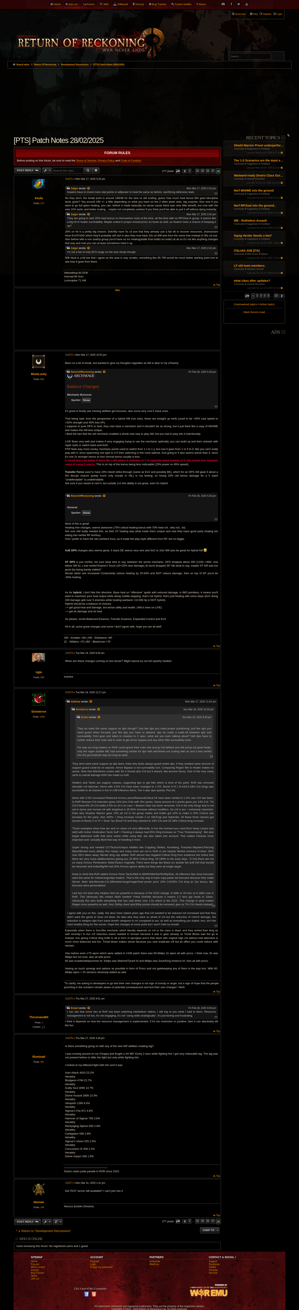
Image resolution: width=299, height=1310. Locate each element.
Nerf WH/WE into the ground (254, 190)
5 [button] (268, 295)
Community (239, 149)
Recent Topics (263, 137)
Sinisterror (38, 711)
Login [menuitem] (279, 14)
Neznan (39, 1202)
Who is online (31, 1239)
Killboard (123, 4)
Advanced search (243, 49)
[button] (247, 296)
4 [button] (264, 295)
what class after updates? (252, 280)
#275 (70, 998)
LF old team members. (249, 265)
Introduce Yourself (255, 269)
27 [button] (212, 171)
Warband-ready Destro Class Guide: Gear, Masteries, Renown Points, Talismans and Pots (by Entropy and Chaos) (259, 175)
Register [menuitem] (267, 14)
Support (213, 1261)
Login (93, 1264)
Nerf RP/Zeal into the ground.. (255, 205)
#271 (70, 179)
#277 (70, 1182)
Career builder (183, 4)
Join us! (35, 1278)
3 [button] (261, 295)
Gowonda (155, 1261)
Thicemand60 (38, 1017)
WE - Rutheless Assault (250, 220)
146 (42, 1207)
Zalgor (74, 188)
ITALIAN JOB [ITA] (247, 250)
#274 (70, 692)
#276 (70, 1038)
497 (42, 1062)
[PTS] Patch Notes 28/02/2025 (108, 64)
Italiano (264, 254)
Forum (91, 4)
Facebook (214, 1264)
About (202, 4)
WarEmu (154, 1264)
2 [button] (257, 295)
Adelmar (76, 701)
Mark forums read (254, 312)
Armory (139, 4)
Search (279, 57)
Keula (39, 198)
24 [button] (197, 171)
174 (42, 203)
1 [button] (189, 171)
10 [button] (276, 295)
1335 (42, 716)
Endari (85, 717)
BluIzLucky (39, 374)
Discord (213, 1272)
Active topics (267, 304)
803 (42, 379)
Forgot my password (101, 1267)
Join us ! (73, 4)
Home (57, 4)
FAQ (255, 14)
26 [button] (207, 171)
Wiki (106, 4)
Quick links (240, 14)
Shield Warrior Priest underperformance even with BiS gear (259, 145)
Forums (35, 1264)
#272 (70, 354)
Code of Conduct (131, 160)
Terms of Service (86, 160)
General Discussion (256, 179)
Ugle (39, 672)
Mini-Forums (253, 254)
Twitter (212, 1267)
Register (94, 1261)
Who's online (38, 1267)
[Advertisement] (149, 99)
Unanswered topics (245, 304)
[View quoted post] (89, 188)
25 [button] (202, 171)
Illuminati (38, 1056)
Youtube (213, 1270)
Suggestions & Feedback (258, 149)
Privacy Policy (106, 160)
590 (42, 677)
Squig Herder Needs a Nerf (252, 235)
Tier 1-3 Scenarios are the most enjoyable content (259, 160)
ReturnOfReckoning (82, 371)
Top (218, 284)
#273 (70, 653)
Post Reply (25, 170)
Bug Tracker (159, 4)
